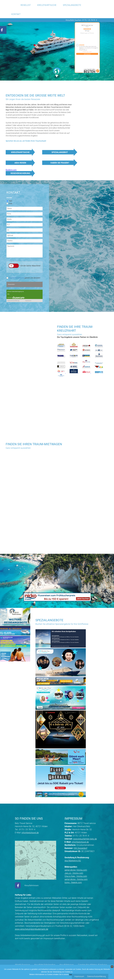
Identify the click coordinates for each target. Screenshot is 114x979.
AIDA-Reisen (20, 163)
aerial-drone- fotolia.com (76, 870)
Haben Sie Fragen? (59, 163)
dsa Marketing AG (73, 860)
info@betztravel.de (30, 832)
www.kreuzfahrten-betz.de (85, 839)
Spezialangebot (60, 152)
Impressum (79, 976)
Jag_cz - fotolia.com (74, 873)
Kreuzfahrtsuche (46, 5)
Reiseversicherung (20, 173)
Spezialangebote (72, 5)
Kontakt (16, 14)
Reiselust (26, 5)
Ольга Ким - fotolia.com (76, 876)
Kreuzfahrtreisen (32, 885)
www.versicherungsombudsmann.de (31, 929)
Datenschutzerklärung (96, 976)
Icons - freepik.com (73, 882)
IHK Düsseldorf (80, 848)
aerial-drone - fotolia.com (76, 879)
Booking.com (11, 170)
